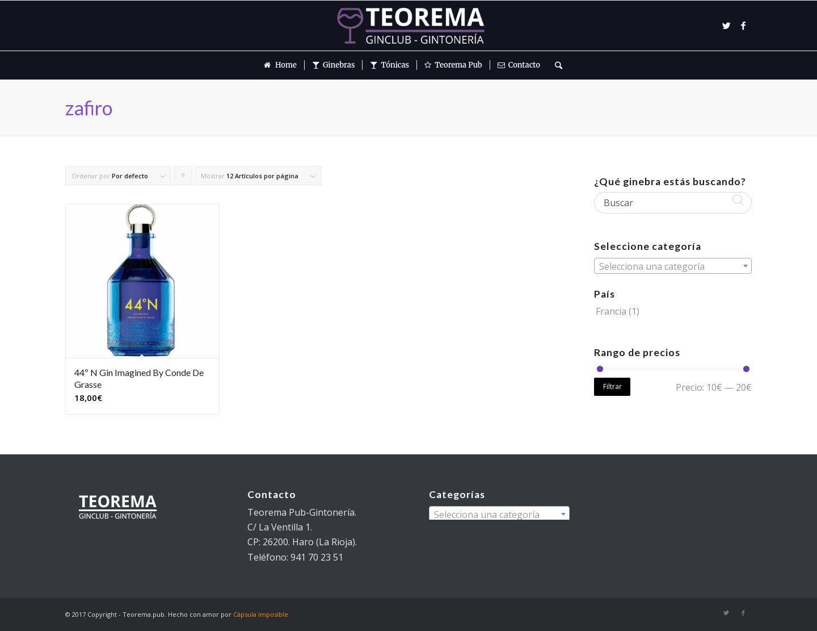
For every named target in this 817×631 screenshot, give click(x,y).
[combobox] (673, 266)
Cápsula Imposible (260, 614)
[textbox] (673, 266)
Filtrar (612, 386)
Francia (611, 311)
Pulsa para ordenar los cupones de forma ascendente (183, 178)
